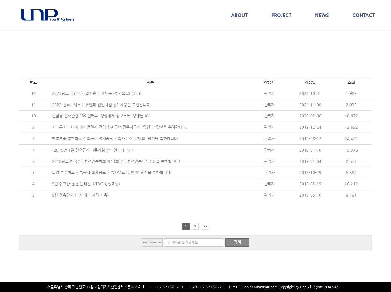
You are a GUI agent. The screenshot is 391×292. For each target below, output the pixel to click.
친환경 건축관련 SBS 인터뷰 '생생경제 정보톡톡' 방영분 (98, 116)
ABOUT (239, 15)
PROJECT (281, 15)
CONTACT (363, 15)
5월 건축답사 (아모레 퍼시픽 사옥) (80, 195)
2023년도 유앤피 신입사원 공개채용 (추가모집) (92, 93)
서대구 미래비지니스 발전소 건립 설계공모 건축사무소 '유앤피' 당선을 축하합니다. (119, 127)
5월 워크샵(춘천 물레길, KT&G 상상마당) (86, 183)
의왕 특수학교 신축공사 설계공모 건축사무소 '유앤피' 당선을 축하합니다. (112, 172)
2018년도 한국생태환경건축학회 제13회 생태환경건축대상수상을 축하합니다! (116, 161)
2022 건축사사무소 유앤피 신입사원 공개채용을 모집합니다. (101, 104)
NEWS (322, 15)
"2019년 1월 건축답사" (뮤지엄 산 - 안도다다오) (92, 150)
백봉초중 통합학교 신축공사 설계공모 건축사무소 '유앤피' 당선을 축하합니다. (115, 138)
